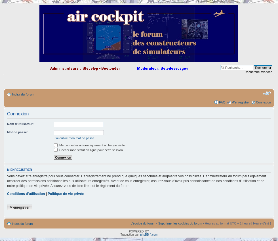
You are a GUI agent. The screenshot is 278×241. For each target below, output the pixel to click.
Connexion (263, 102)
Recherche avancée (258, 72)
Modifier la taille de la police (267, 93)
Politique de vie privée (66, 194)
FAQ (222, 102)
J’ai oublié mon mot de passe (74, 138)
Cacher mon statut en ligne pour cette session (88, 150)
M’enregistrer (240, 102)
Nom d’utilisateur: (20, 124)
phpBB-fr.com (149, 234)
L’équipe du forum (142, 223)
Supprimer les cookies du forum (180, 223)
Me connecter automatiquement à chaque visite (89, 145)
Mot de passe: (17, 132)
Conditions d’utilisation (26, 194)
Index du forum (23, 94)
